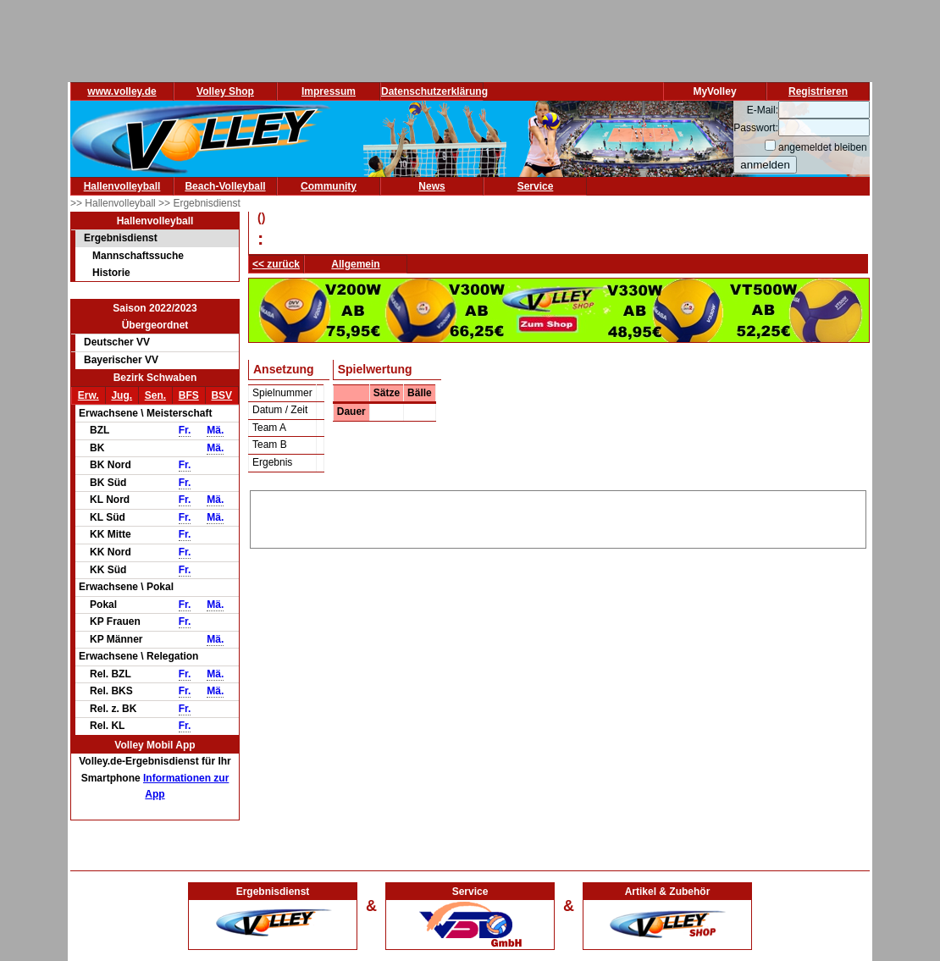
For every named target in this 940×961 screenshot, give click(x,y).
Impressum (328, 91)
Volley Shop (225, 91)
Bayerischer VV (121, 360)
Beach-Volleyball (225, 186)
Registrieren (818, 91)
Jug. (121, 395)
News (431, 186)
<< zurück (276, 264)
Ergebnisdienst (121, 238)
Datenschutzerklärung (434, 91)
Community (329, 186)
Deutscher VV (117, 342)
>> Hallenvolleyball (114, 203)
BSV (221, 395)
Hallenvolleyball (122, 186)
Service (535, 186)
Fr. (185, 430)
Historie (111, 273)
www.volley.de (121, 91)
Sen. (155, 395)
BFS (189, 395)
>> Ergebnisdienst (199, 203)
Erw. (88, 395)
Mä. (215, 430)
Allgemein (355, 264)
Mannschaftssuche (138, 256)
